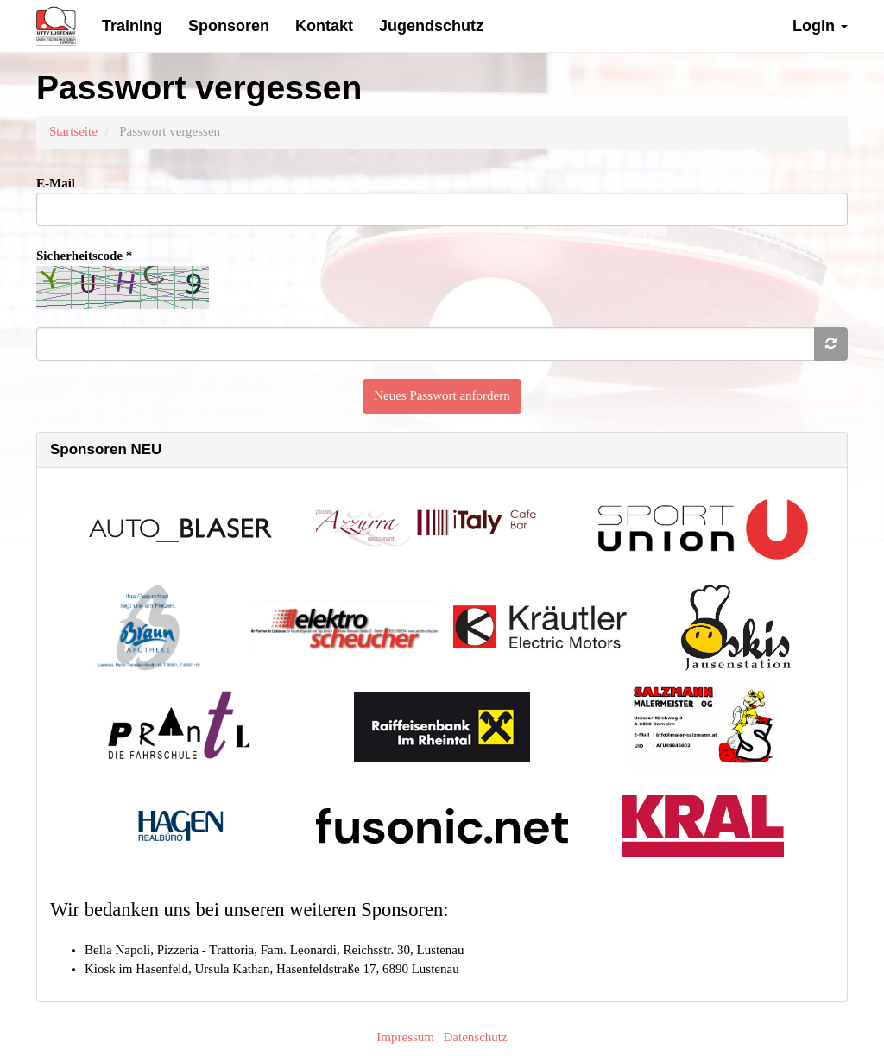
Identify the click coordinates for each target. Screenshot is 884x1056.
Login (820, 26)
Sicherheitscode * (84, 255)
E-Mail (55, 183)
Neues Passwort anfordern (441, 395)
